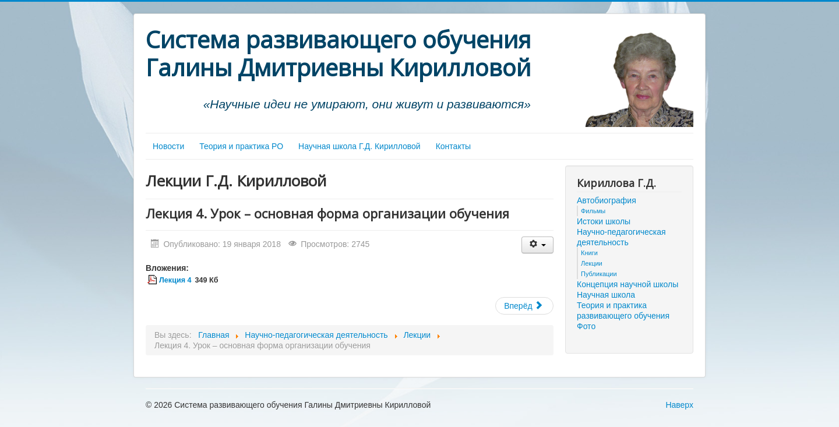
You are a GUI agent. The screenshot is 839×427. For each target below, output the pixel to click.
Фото (586, 326)
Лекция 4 (175, 280)
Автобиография (606, 200)
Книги (589, 252)
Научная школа (606, 294)
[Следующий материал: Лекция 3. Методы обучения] (524, 306)
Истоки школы (603, 221)
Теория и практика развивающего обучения (623, 310)
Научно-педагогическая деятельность (621, 237)
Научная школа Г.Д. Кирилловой (359, 146)
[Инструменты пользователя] (537, 245)
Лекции (591, 263)
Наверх (679, 405)
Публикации (599, 273)
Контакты (453, 146)
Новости (168, 146)
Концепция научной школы (627, 284)
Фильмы (593, 210)
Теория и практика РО (241, 146)
